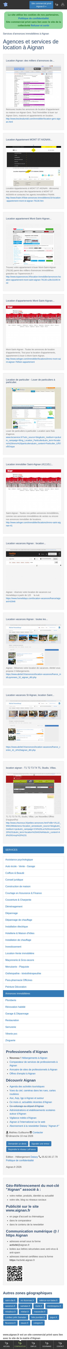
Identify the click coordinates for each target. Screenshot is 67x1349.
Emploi (33, 1344)
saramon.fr (10, 1306)
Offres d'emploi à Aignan (23, 1073)
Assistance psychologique (19, 859)
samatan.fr (25, 1306)
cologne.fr (38, 1323)
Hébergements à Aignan (34, 1058)
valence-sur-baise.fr (48, 1300)
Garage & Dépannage (17, 1013)
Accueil (6, 1344)
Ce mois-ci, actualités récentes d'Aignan (31, 1102)
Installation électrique (16, 926)
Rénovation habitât (15, 1007)
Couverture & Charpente (18, 900)
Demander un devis (17, 1144)
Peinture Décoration (15, 987)
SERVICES (11, 850)
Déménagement (13, 906)
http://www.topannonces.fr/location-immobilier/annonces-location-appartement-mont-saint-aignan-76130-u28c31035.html (33, 280)
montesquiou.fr (54, 1306)
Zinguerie (10, 1040)
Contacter (38, 1132)
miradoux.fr (10, 1311)
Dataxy (34, 1157)
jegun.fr (53, 1317)
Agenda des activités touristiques (27, 1086)
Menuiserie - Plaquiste (17, 966)
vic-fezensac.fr (27, 1300)
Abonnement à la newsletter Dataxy (34, 1126)
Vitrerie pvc (11, 1033)
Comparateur (20, 1344)
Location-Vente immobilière (19, 953)
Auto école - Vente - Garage (20, 866)
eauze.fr (25, 1323)
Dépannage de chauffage (18, 920)
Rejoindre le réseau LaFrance (22, 1149)
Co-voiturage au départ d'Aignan (27, 1106)
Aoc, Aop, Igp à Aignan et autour (27, 1098)
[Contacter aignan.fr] (63, 4)
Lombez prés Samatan (15, 1317)
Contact (60, 1344)
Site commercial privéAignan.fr (41, 5)
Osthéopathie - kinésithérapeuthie (23, 973)
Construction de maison (17, 886)
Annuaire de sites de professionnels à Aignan (33, 1069)
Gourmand (46, 1344)
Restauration (12, 1020)
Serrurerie (10, 1027)
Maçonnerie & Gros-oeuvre (19, 960)
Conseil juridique (14, 879)
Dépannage (11, 913)
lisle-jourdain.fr (38, 1317)
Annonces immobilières (17, 993)
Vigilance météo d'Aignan (23, 1118)
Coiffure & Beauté (14, 873)
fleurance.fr (10, 1323)
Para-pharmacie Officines (18, 980)
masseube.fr (40, 1311)
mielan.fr (25, 1311)
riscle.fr (38, 1306)
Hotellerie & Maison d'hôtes (19, 933)
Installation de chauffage (18, 940)
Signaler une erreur (40, 1144)
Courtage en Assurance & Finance (23, 893)
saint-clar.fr (10, 1300)
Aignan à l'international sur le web (27, 1122)
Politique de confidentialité (33, 18)
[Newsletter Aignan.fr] (57, 4)
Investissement (13, 946)
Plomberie (10, 1000)
